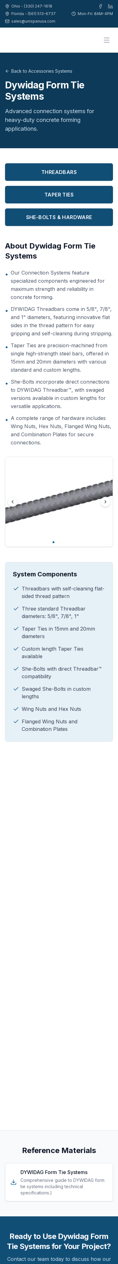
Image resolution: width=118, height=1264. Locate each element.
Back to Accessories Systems (38, 71)
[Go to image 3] (61, 542)
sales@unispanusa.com (33, 21)
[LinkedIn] (110, 6)
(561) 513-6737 (42, 13)
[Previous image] (13, 502)
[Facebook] (100, 6)
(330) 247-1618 (38, 6)
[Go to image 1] (53, 542)
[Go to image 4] (65, 542)
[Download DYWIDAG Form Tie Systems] (59, 1182)
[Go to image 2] (57, 542)
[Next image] (105, 502)
